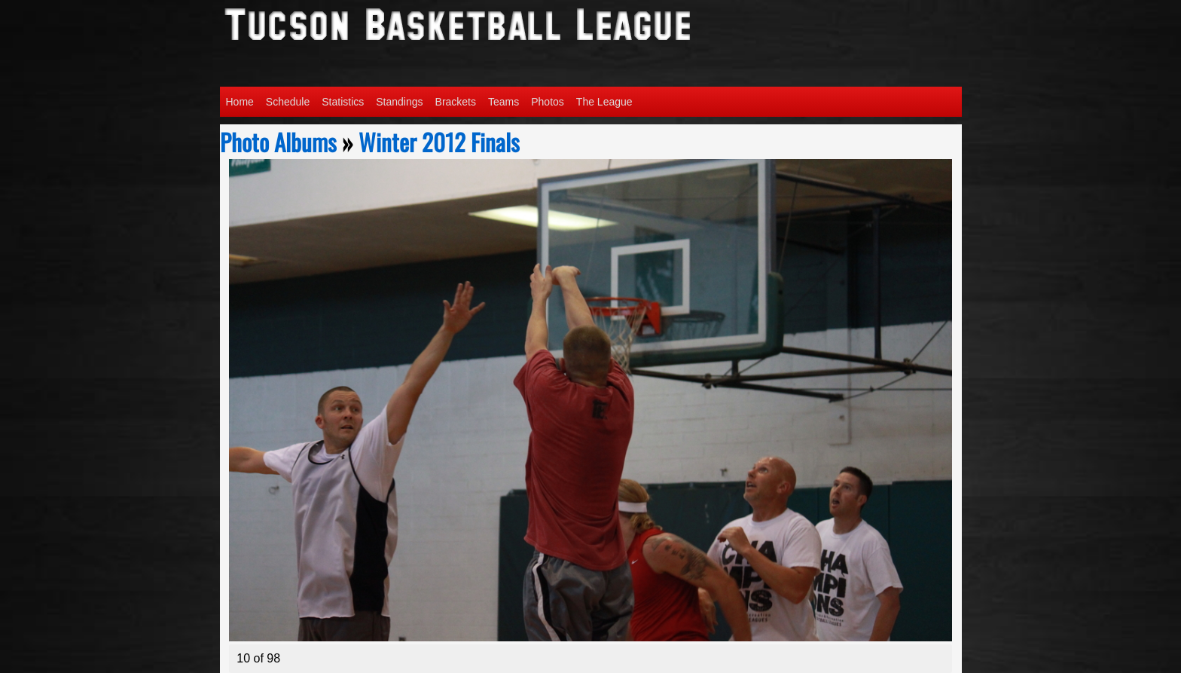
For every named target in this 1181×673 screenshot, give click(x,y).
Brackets (455, 102)
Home (240, 102)
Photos (547, 102)
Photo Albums (278, 141)
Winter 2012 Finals (439, 141)
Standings (399, 102)
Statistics (343, 102)
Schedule (288, 102)
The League (604, 102)
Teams (503, 102)
